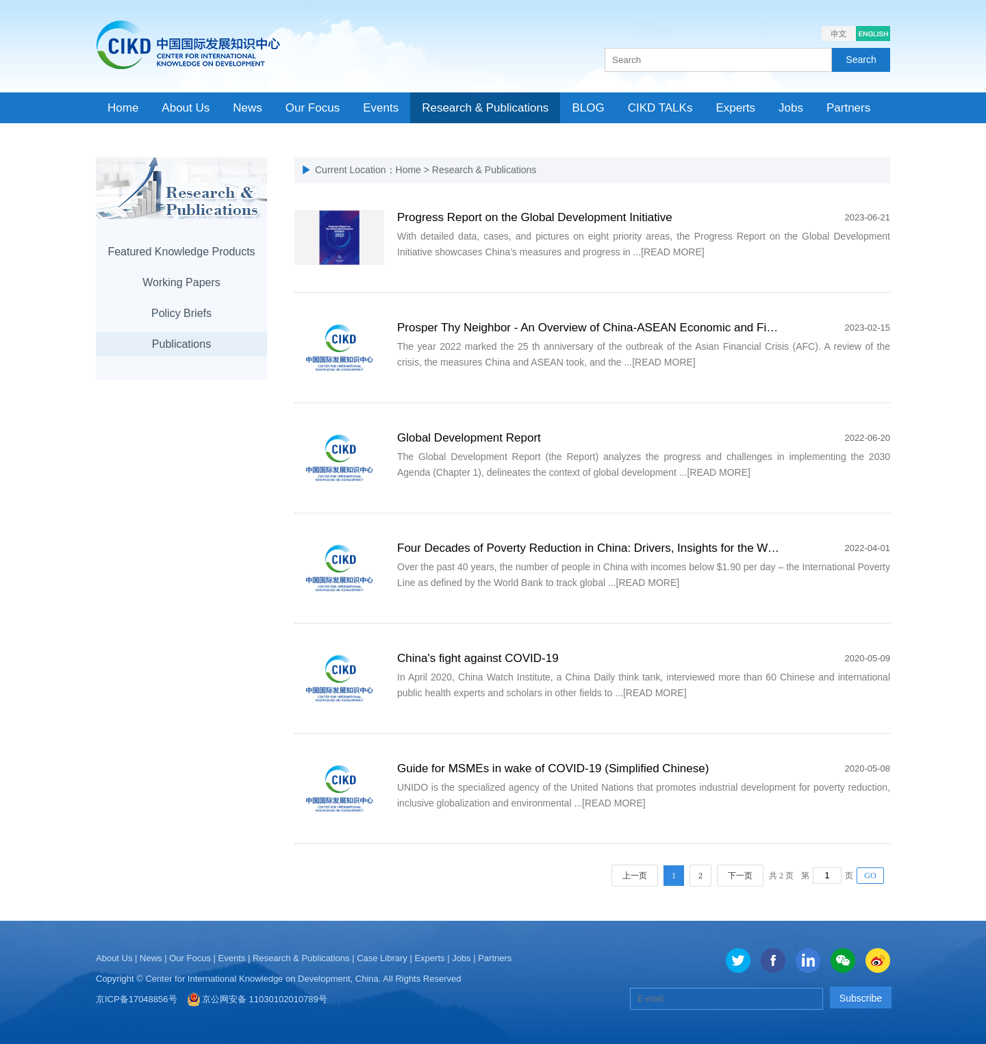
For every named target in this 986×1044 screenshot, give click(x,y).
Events (232, 958)
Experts (429, 958)
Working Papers (181, 282)
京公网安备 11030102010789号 (264, 999)
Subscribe (860, 998)
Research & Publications (301, 958)
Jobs (461, 958)
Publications (181, 344)
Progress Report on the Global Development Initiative (534, 217)
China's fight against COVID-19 (478, 658)
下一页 (740, 875)
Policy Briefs (181, 313)
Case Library (382, 958)
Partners (494, 958)
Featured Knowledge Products (181, 251)
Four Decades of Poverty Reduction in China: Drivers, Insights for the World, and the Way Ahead (646, 548)
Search (861, 59)
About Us (114, 958)
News (151, 958)
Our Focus (190, 958)
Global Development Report (469, 437)
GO (870, 875)
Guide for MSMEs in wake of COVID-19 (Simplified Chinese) (553, 768)
